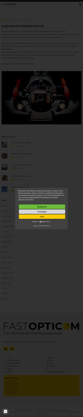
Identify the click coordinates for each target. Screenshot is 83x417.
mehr (42, 216)
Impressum (36, 225)
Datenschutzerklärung (44, 225)
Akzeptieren (42, 207)
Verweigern (42, 211)
